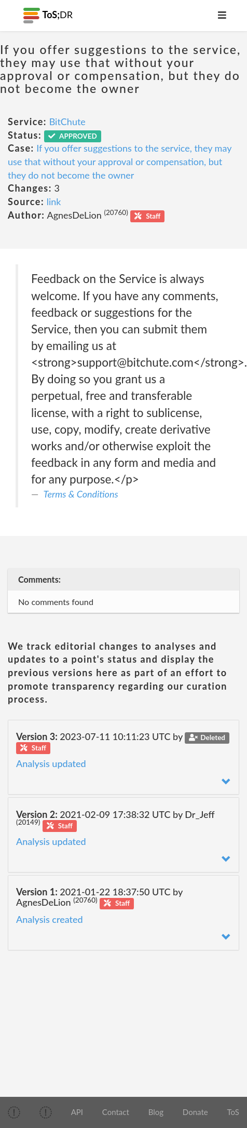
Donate (195, 1112)
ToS (233, 1112)
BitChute (67, 121)
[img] (14, 1112)
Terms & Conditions (81, 494)
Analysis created (49, 919)
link (54, 201)
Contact (115, 1112)
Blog (155, 1112)
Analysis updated (51, 763)
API (77, 1112)
